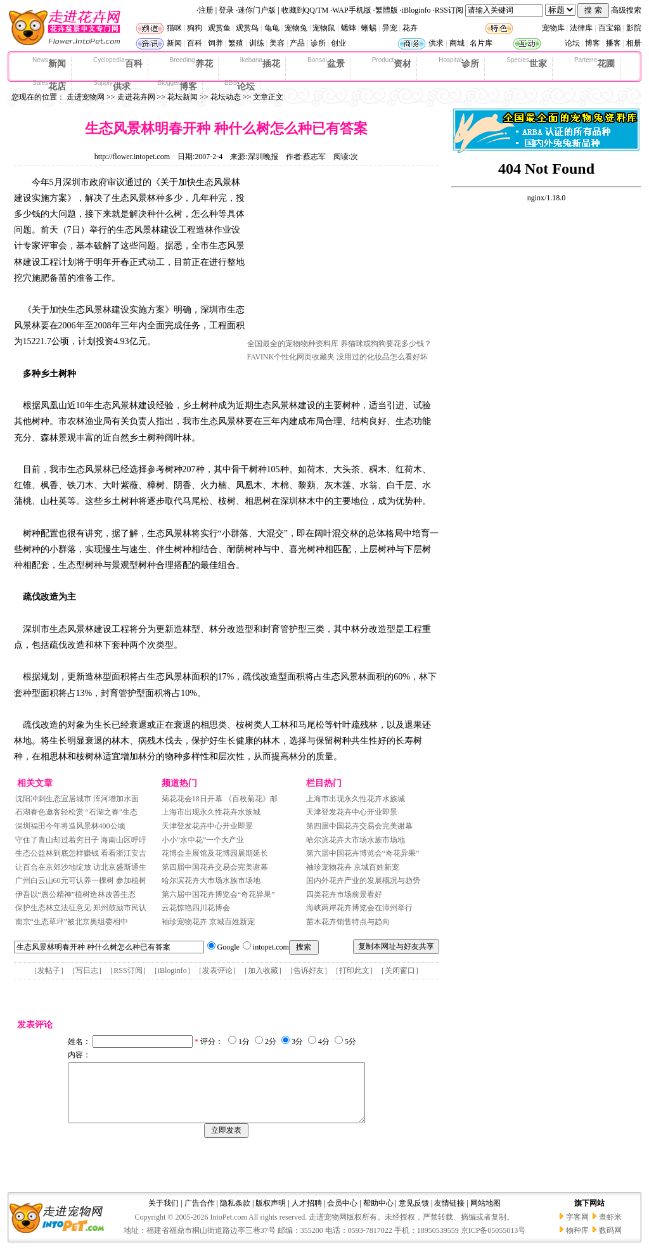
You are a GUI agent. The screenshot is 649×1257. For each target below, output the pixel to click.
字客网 (577, 1228)
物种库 (577, 1241)
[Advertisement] (342, 255)
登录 (226, 10)
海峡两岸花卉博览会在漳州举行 (359, 907)
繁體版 (386, 10)
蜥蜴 (368, 27)
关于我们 (163, 1214)
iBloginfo (416, 10)
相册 (633, 43)
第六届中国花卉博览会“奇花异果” (218, 894)
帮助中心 (378, 1214)
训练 (256, 43)
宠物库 (553, 27)
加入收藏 (263, 970)
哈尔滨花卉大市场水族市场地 (211, 880)
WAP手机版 (351, 10)
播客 (613, 43)
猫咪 (174, 27)
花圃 (594, 62)
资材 (391, 62)
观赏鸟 (247, 27)
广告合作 (199, 1214)
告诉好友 (308, 970)
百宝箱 (609, 27)
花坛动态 (225, 97)
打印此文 (354, 970)
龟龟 (272, 27)
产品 (297, 43)
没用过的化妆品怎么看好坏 (382, 356)
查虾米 (610, 1228)
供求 (436, 43)
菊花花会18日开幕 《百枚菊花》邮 (220, 798)
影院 (633, 27)
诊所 (318, 43)
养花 (191, 62)
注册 (206, 10)
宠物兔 (296, 27)
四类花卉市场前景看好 (344, 894)
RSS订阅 (449, 10)
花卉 (410, 27)
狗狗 (194, 27)
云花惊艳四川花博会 (196, 907)
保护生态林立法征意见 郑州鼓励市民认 (80, 907)
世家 (526, 62)
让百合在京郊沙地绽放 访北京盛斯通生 (80, 867)
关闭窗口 (400, 970)
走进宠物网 (86, 97)
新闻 (174, 43)
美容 (277, 43)
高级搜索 (626, 10)
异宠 (389, 27)
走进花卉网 (136, 97)
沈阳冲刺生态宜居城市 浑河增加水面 (77, 798)
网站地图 (485, 1214)
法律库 (581, 27)
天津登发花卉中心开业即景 (207, 826)
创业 (338, 43)
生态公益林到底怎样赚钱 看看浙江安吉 (80, 853)
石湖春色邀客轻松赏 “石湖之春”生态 (76, 812)
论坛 (572, 43)
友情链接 (449, 1214)
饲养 (215, 43)
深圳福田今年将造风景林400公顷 (70, 826)
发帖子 (48, 970)
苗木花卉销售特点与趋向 (348, 921)
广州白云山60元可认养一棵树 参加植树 (80, 880)
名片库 (481, 43)
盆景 (326, 62)
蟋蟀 (348, 27)
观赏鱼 (219, 27)
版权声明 (270, 1214)
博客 (592, 43)
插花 (260, 62)
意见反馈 (414, 1214)
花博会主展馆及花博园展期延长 (215, 853)
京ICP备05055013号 (493, 1241)
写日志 (86, 970)
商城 (457, 43)
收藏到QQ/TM (305, 10)
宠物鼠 (323, 27)
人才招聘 (307, 1214)
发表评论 (217, 970)
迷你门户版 (257, 10)
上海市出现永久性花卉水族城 (211, 812)
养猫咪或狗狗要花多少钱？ (386, 343)
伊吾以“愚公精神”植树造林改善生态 (75, 894)
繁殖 (235, 43)
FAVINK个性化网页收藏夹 (291, 356)
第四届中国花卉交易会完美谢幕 (215, 867)
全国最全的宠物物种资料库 (292, 343)
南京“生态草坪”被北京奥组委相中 (72, 921)
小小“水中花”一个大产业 (203, 839)
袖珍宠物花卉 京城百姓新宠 (208, 921)
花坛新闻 (182, 97)
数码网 (610, 1241)
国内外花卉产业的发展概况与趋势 (363, 880)
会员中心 (342, 1214)
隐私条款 (235, 1214)
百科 (194, 43)
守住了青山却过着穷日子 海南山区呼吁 (80, 839)
